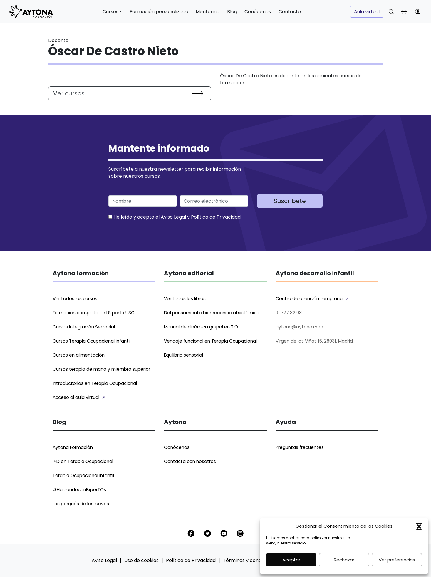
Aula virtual (367, 11)
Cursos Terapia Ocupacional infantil (91, 341)
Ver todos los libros (185, 299)
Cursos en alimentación (79, 355)
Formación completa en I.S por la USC (94, 313)
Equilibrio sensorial (183, 355)
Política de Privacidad (216, 217)
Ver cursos (69, 93)
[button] (419, 526)
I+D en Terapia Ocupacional (83, 461)
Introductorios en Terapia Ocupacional (95, 383)
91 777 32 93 (289, 313)
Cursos (110, 11)
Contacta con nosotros (190, 461)
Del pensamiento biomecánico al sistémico (211, 313)
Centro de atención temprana (309, 299)
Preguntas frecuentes (300, 447)
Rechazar (344, 560)
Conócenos (257, 11)
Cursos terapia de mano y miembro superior (101, 369)
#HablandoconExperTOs (79, 490)
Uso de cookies (141, 560)
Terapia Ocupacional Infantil (83, 475)
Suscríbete (290, 201)
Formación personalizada (159, 11)
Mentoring (207, 11)
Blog (232, 11)
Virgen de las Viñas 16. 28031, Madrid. (315, 341)
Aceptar (291, 560)
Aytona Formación (73, 447)
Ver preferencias (397, 560)
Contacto (290, 11)
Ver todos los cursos (75, 299)
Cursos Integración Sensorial (84, 327)
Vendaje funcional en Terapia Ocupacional (210, 341)
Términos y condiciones (250, 560)
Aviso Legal (173, 217)
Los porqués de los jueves (81, 504)
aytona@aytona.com (299, 327)
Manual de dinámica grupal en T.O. (201, 327)
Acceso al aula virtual (76, 397)
